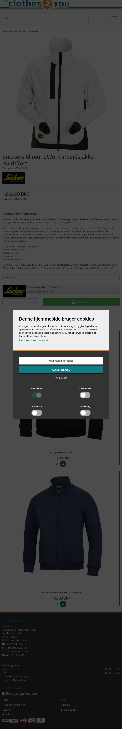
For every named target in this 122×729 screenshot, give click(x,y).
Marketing (85, 406)
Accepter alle (61, 370)
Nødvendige (36, 388)
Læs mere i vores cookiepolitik (34, 340)
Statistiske (37, 406)
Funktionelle (85, 388)
